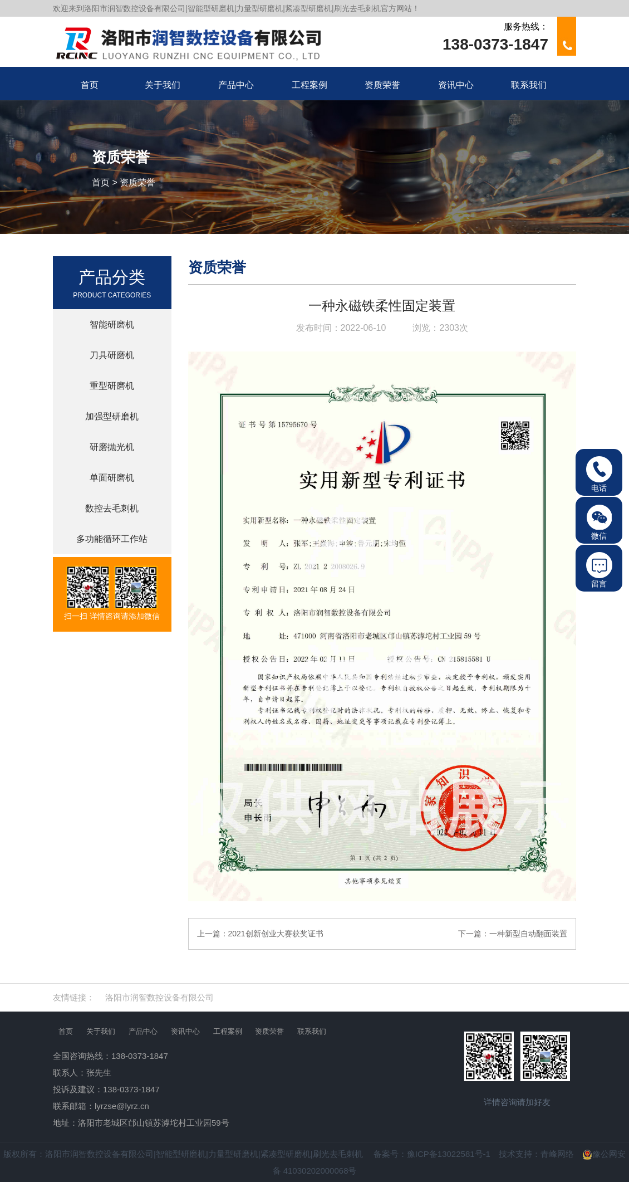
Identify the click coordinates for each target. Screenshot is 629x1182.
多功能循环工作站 (112, 539)
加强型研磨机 (112, 416)
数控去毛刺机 (112, 508)
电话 (599, 474)
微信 (599, 522)
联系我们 (311, 1031)
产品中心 (143, 1031)
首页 (101, 182)
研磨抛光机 (112, 447)
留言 (599, 570)
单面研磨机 (112, 477)
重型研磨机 (112, 385)
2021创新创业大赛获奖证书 (275, 933)
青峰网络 (557, 1154)
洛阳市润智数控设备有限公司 (159, 997)
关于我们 (100, 1031)
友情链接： (74, 997)
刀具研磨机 (112, 355)
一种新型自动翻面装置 (528, 933)
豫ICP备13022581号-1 (448, 1154)
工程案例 (227, 1031)
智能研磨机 (112, 324)
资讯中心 (185, 1031)
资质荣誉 (137, 182)
